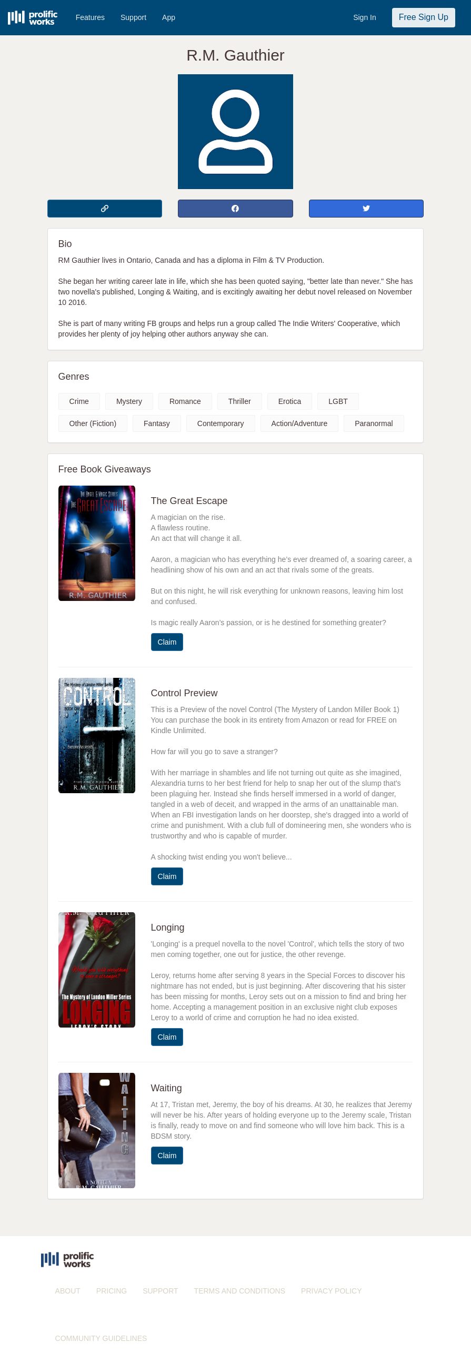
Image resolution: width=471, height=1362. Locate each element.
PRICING (111, 1291)
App (168, 17)
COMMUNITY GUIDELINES (101, 1338)
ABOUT (68, 1291)
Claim (167, 642)
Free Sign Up (423, 17)
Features (90, 17)
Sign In (364, 17)
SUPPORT (160, 1291)
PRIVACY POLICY (331, 1291)
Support (133, 17)
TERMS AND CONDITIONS (239, 1291)
